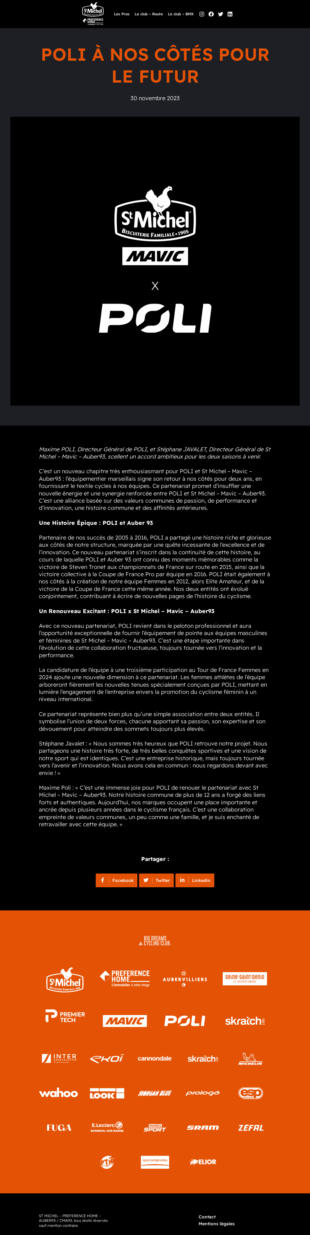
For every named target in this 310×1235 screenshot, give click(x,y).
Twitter (156, 880)
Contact (207, 1217)
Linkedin (195, 880)
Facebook (116, 880)
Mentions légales (217, 1224)
